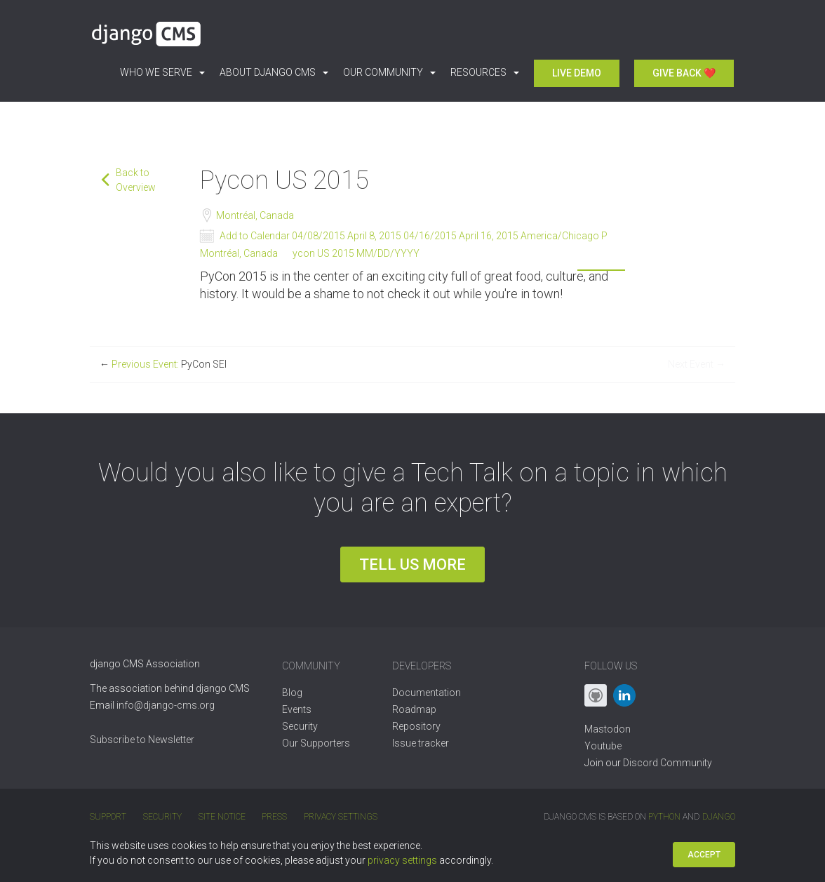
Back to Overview (136, 180)
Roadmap (414, 709)
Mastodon (607, 729)
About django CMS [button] (274, 72)
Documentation (426, 692)
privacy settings (402, 860)
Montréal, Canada (254, 215)
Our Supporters (316, 743)
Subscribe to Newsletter (142, 739)
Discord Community (667, 762)
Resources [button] (484, 72)
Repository (416, 726)
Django (718, 817)
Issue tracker (420, 743)
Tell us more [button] (412, 564)
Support (108, 817)
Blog (292, 692)
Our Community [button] (389, 72)
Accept (704, 855)
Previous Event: (163, 364)
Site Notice (220, 817)
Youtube (603, 745)
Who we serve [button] (162, 72)
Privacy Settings (338, 817)
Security (300, 726)
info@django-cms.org (165, 705)
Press (273, 817)
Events (296, 709)
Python (665, 817)
